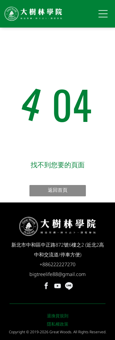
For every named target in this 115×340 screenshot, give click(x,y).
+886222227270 (57, 264)
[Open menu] (103, 13)
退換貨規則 (57, 316)
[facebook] (46, 287)
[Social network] (69, 287)
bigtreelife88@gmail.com (57, 274)
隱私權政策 (57, 324)
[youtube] (58, 287)
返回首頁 (57, 190)
